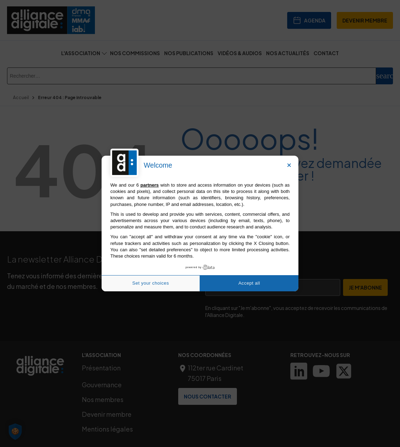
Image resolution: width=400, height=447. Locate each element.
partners (150, 185)
